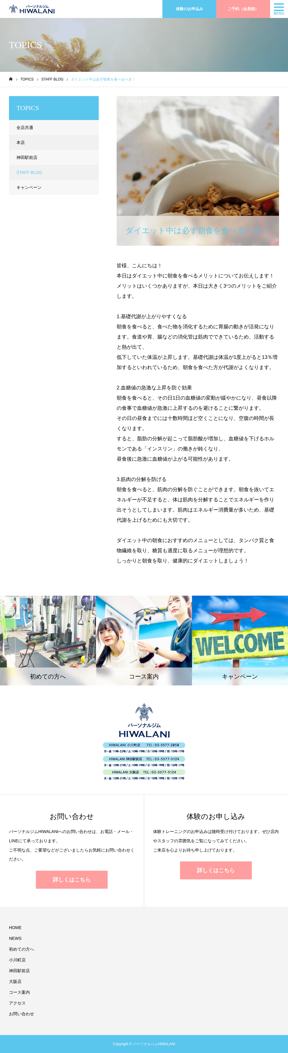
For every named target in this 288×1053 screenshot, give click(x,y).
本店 (20, 142)
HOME (15, 927)
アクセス (17, 1003)
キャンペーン (29, 187)
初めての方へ (21, 949)
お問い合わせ (21, 1013)
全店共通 (24, 127)
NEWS (15, 938)
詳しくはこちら (72, 880)
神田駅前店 (26, 157)
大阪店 (15, 981)
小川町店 (17, 960)
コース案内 (19, 992)
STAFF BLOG (138, 101)
